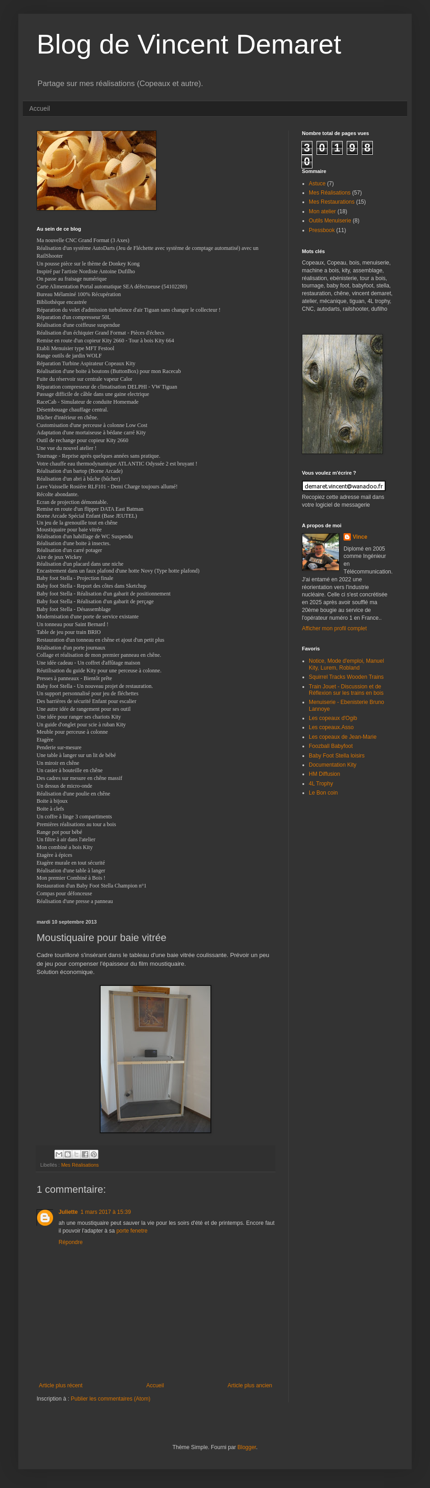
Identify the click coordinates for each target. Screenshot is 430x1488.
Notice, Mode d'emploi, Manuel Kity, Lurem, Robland (346, 664)
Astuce (317, 183)
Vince (360, 537)
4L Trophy (321, 783)
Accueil (39, 108)
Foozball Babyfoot (331, 746)
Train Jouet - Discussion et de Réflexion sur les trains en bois (346, 689)
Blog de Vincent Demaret (189, 44)
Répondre (71, 1242)
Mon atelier (322, 211)
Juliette (68, 1212)
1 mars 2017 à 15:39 (106, 1212)
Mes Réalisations (80, 1165)
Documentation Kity (332, 765)
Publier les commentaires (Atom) (110, 1399)
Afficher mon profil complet (334, 628)
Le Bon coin (323, 793)
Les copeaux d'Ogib (333, 718)
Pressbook (322, 230)
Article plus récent (60, 1385)
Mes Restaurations (332, 202)
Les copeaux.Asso (331, 727)
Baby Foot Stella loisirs (337, 755)
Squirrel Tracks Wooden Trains (346, 677)
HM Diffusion (324, 774)
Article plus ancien (250, 1385)
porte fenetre (131, 1231)
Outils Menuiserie (330, 220)
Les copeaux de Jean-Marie (342, 737)
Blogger (246, 1447)
